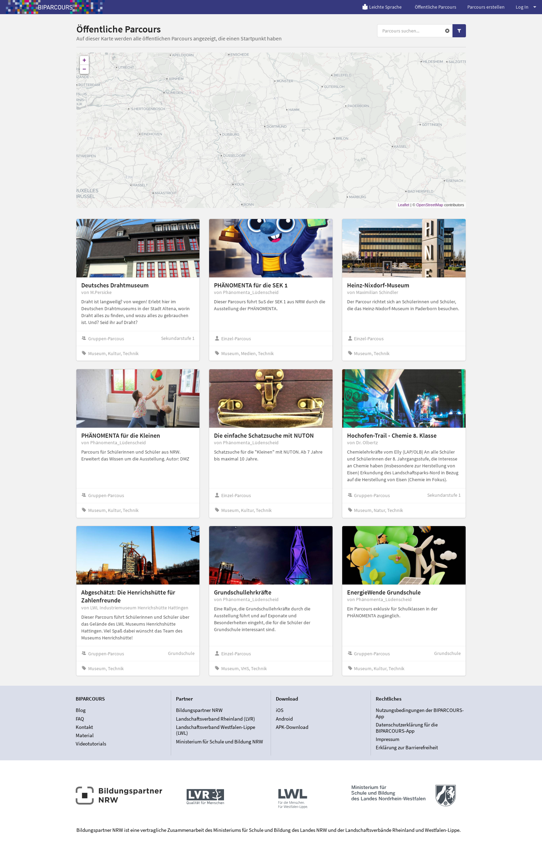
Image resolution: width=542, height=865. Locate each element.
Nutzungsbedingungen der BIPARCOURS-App (420, 713)
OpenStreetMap (429, 205)
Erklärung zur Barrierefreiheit (407, 747)
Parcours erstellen (486, 7)
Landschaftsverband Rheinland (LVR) (215, 718)
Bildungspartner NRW (199, 710)
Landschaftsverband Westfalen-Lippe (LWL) (215, 730)
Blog (81, 710)
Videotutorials (91, 743)
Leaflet (403, 205)
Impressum (387, 739)
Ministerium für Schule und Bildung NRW (219, 741)
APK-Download (292, 727)
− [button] (84, 69)
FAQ (80, 718)
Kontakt (84, 727)
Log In (526, 7)
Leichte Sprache (382, 7)
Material (85, 735)
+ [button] (84, 60)
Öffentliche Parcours (435, 7)
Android (284, 718)
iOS (279, 710)
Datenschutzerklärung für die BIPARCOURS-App (407, 727)
